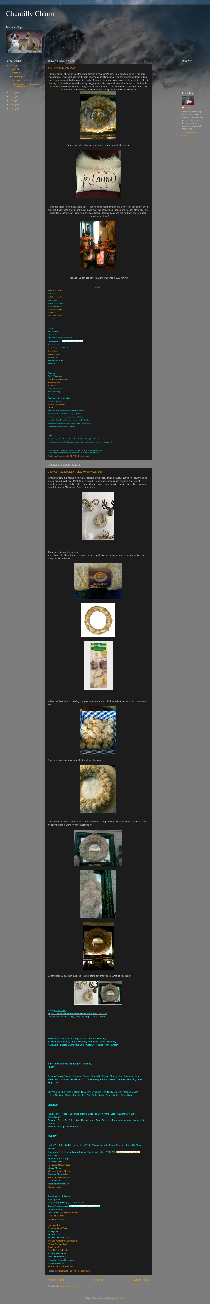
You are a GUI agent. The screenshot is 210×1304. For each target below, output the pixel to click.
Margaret (189, 108)
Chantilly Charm (30, 14)
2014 (12, 65)
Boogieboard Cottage (55, 290)
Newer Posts (56, 1279)
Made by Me (52, 385)
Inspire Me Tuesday (54, 354)
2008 (12, 108)
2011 (12, 97)
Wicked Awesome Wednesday (58, 379)
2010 (12, 100)
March (15, 73)
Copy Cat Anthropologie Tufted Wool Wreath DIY (75, 471)
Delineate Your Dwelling (128, 1152)
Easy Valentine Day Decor (62, 67)
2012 (12, 93)
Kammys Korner (55, 1225)
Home (99, 1279)
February (16, 77)
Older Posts (141, 1279)
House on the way (53, 351)
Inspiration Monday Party (55, 297)
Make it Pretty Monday (55, 315)
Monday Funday (53, 319)
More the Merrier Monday (59, 1171)
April (14, 69)
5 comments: (84, 456)
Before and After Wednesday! (56, 404)
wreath (56, 86)
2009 (12, 105)
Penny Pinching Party (54, 382)
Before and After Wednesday (62, 1266)
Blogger (121, 1298)
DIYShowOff (52, 312)
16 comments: (85, 1271)
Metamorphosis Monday (55, 309)
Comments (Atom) (68, 1286)
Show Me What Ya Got (58, 1228)
